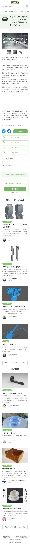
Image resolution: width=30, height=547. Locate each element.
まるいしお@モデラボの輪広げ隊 (18, 480)
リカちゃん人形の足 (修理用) (11, 267)
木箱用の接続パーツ (8, 469)
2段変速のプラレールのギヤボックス (14, 307)
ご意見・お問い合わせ (21, 536)
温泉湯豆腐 (14, 239)
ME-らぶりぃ (14, 518)
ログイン (16, 192)
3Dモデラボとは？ (7, 536)
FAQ (13, 536)
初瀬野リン (14, 441)
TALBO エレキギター (9, 344)
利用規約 (5, 538)
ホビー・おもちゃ (7, 221)
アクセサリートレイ (8, 433)
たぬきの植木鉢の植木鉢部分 (11, 508)
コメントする (10, 152)
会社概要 (22, 538)
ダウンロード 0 (10, 142)
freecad (4, 162)
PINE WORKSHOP (15, 405)
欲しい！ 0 (10, 147)
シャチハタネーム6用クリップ (12, 393)
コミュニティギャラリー (14, 11)
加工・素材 (6, 341)
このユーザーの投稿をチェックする (15, 363)
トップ (5, 11)
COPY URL (20, 131)
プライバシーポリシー (13, 538)
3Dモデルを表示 (10, 137)
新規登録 (15, 189)
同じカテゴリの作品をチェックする (15, 527)
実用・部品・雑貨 (25, 11)
